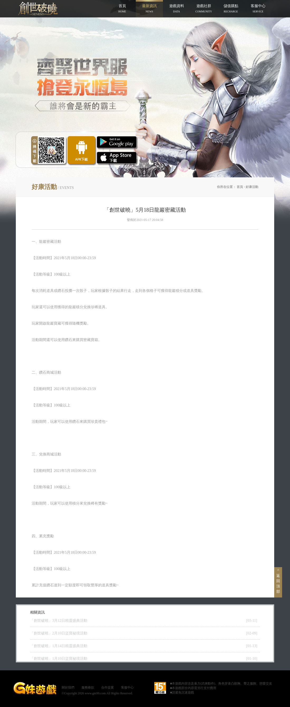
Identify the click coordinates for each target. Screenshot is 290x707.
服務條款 (87, 687)
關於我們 (68, 687)
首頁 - (241, 187)
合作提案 (107, 687)
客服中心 (127, 687)
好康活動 (252, 187)
